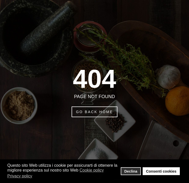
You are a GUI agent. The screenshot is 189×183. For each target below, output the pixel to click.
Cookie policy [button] (91, 170)
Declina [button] (130, 171)
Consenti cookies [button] (161, 171)
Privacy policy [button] (19, 176)
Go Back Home (94, 112)
